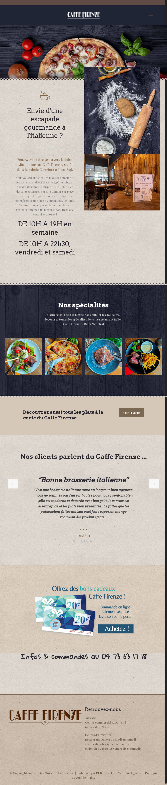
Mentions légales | (131, 773)
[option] (83, 508)
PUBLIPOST (104, 773)
